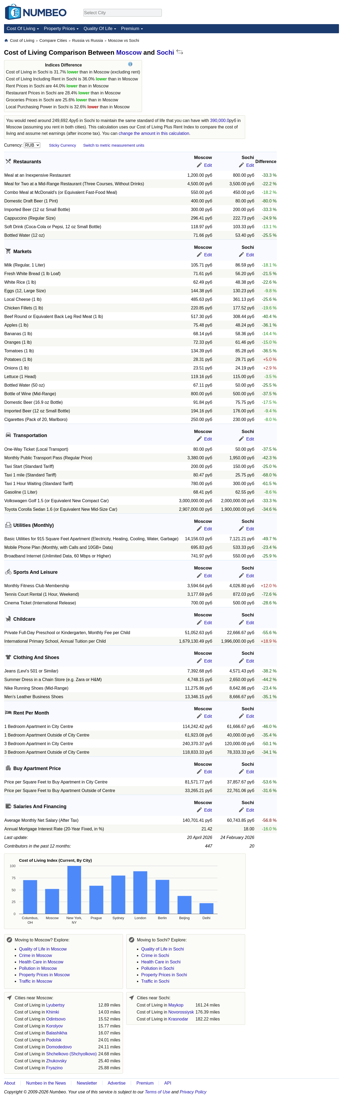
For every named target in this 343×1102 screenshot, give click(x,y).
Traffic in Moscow (35, 981)
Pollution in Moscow (38, 968)
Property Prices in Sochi (164, 974)
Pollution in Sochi (157, 968)
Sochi (165, 52)
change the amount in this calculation (154, 133)
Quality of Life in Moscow (43, 949)
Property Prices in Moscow (44, 974)
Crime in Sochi (155, 955)
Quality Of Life (98, 28)
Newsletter (87, 1083)
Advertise (117, 1083)
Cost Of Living (21, 28)
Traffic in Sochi (155, 981)
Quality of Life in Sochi (162, 949)
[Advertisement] (299, 71)
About (9, 1083)
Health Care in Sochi (161, 962)
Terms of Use (157, 1092)
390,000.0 (219, 120)
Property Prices (59, 28)
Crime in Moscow (35, 955)
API (167, 1083)
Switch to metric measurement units (113, 145)
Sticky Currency (62, 145)
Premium (130, 28)
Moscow (129, 52)
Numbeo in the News (46, 1083)
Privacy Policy (193, 1092)
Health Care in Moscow (41, 962)
